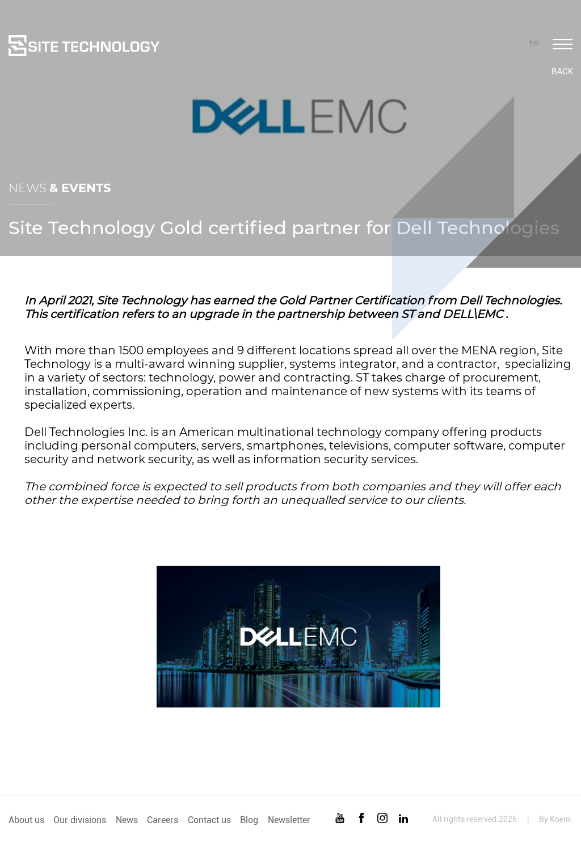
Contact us (209, 820)
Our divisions (79, 820)
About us (26, 820)
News (127, 820)
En (533, 42)
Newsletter (289, 820)
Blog (249, 820)
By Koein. (555, 819)
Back (562, 71)
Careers (162, 820)
